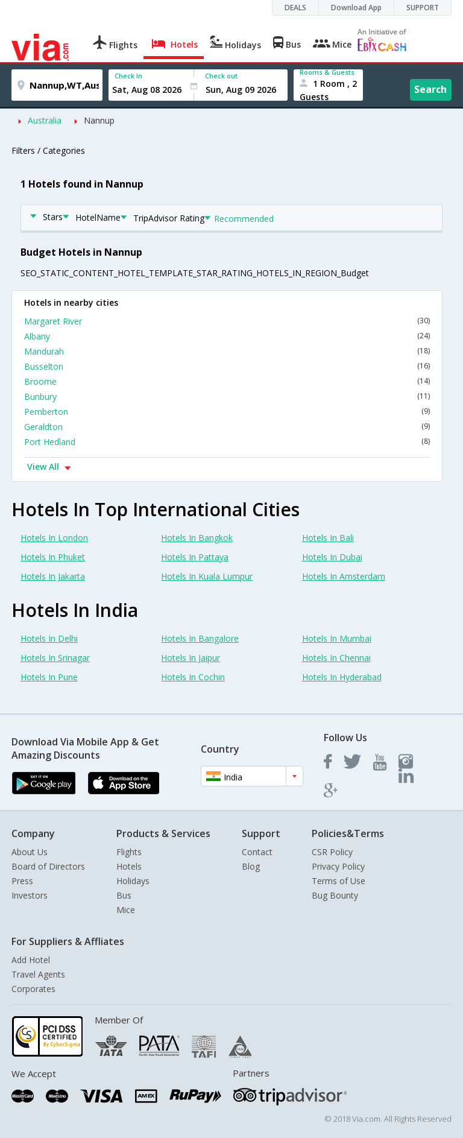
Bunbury (227, 396)
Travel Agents (38, 974)
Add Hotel (30, 960)
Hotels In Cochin (193, 677)
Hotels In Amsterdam (343, 576)
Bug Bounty (335, 895)
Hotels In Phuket (52, 557)
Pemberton (227, 411)
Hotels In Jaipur (190, 657)
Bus (123, 895)
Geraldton (227, 426)
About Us (29, 852)
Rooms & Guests (327, 72)
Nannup (99, 120)
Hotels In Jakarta (52, 576)
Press (22, 881)
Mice (125, 909)
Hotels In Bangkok (197, 537)
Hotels (129, 866)
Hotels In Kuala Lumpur (207, 576)
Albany (227, 336)
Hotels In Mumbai (336, 638)
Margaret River (227, 321)
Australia (44, 120)
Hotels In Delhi (49, 638)
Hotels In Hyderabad (342, 677)
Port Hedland (227, 441)
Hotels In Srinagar (55, 657)
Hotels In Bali (328, 537)
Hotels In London (54, 537)
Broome (227, 381)
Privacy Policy (338, 866)
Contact (257, 852)
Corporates (33, 988)
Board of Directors (48, 866)
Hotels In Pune (49, 677)
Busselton (227, 366)
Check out (221, 75)
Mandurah (227, 351)
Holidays (133, 881)
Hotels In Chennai (336, 657)
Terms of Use (338, 881)
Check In (128, 75)
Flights (129, 852)
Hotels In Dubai (332, 557)
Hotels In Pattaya (194, 557)
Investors (29, 895)
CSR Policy (332, 852)
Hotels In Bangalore (200, 638)
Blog (251, 866)
